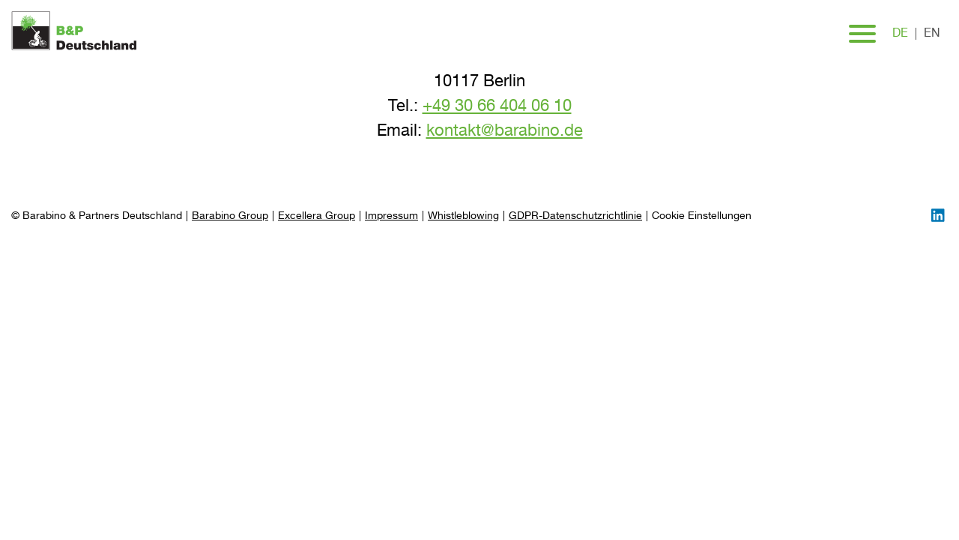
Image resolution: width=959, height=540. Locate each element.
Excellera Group (316, 216)
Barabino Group (230, 216)
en (932, 34)
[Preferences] (701, 216)
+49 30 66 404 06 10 (497, 106)
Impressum (391, 216)
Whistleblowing (463, 216)
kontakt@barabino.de (504, 131)
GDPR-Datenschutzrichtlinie (575, 216)
